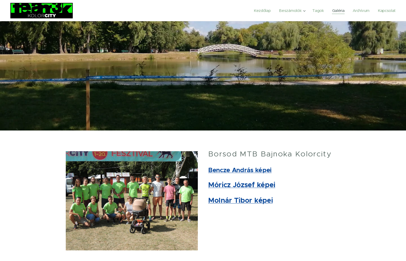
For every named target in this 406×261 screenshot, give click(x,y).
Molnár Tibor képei (240, 200)
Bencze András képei (240, 170)
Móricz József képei (241, 184)
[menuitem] (260, 10)
